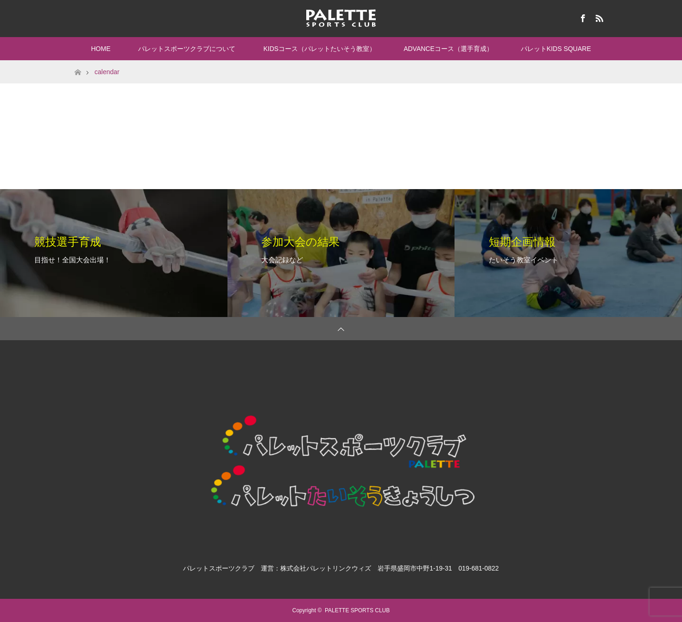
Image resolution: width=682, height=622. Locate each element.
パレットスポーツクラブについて (186, 48)
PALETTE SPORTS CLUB (357, 610)
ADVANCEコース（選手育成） (448, 48)
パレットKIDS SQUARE (556, 48)
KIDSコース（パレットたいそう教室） (319, 48)
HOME (100, 48)
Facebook (582, 17)
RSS (598, 17)
